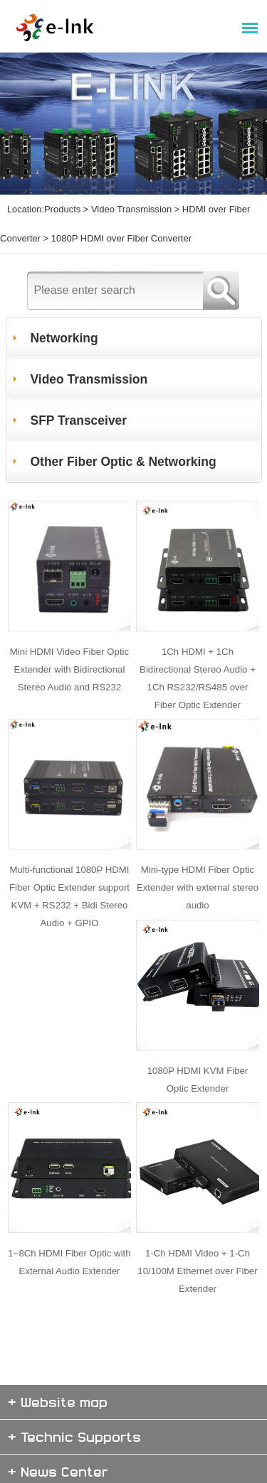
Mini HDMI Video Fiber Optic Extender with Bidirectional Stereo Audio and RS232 (69, 645)
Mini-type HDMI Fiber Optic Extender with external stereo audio (198, 858)
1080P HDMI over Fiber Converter (120, 226)
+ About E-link (56, 1465)
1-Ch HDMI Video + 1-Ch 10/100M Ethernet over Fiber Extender (198, 1229)
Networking (65, 321)
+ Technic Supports (74, 1395)
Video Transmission (129, 206)
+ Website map (58, 1360)
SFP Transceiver (79, 403)
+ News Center (58, 1430)
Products (62, 206)
